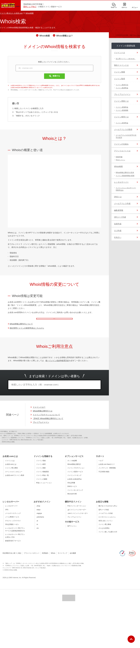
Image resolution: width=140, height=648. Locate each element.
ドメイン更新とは (121, 101)
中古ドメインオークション (76, 509)
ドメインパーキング (74, 479)
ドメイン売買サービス (75, 475)
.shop (38, 509)
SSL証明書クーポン (12, 528)
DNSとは (118, 197)
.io (37, 528)
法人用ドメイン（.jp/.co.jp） (126, 59)
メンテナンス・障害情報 (107, 471)
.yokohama (40, 521)
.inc (37, 532)
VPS (6, 513)
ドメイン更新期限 (122, 110)
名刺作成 (117, 224)
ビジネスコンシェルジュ (107, 521)
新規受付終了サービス (13, 544)
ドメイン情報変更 (42, 475)
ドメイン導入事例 (11, 471)
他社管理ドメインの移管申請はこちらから (27, 332)
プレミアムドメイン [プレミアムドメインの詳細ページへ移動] (41, 426)
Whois (53, 557)
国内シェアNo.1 (29, 7)
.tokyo (38, 513)
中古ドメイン (120, 160)
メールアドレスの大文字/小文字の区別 (126, 136)
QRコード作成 (120, 217)
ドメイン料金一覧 (42, 479)
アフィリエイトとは (122, 151)
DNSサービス (72, 490)
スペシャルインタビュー (13, 475)
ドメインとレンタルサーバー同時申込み (126, 189)
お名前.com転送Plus (74, 483)
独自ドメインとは (121, 65)
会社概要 (73, 557)
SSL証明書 (71, 486)
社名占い (117, 237)
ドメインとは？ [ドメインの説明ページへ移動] (39, 411)
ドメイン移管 (41, 468)
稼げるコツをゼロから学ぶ (108, 509)
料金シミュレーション (44, 486)
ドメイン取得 (119, 79)
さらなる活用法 (104, 532)
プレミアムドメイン (122, 94)
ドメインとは (119, 53)
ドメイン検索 (119, 72)
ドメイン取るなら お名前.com (11, 13)
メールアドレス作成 (122, 203)
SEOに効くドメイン (106, 524)
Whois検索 (30, 13)
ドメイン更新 (41, 471)
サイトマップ (62, 557)
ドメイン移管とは (121, 117)
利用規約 (45, 557)
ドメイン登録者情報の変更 (125, 176)
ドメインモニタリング (75, 494)
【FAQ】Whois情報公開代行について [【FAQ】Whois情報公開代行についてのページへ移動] (48, 422)
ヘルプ (101, 464)
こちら (138, 35)
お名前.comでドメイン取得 (14, 479)
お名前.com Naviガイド (107, 468)
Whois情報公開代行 (74, 468)
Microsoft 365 (72, 497)
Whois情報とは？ (64, 36)
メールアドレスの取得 (123, 129)
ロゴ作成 (117, 231)
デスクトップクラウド (13, 524)
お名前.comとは (10, 468)
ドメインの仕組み (121, 144)
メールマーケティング (13, 517)
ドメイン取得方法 (122, 85)
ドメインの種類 (41, 483)
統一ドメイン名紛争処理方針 (57, 364)
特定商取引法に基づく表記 (12, 557)
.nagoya (39, 517)
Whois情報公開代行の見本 (125, 172)
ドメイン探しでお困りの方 (108, 535)
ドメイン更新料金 (122, 107)
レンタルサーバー (121, 182)
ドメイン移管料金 (122, 123)
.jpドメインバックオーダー (76, 513)
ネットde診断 (72, 464)
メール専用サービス (12, 521)
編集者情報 (118, 210)
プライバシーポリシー (31, 557)
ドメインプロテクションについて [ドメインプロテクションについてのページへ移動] (46, 418)
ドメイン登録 (41, 464)
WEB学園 (119, 157)
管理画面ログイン (59, 320)
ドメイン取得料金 (122, 88)
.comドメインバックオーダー (77, 517)
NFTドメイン (72, 530)
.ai (37, 524)
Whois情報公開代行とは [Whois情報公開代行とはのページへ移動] (42, 415)
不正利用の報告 (104, 475)
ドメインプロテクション (76, 471)
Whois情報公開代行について (21, 327)
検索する (54, 75)
